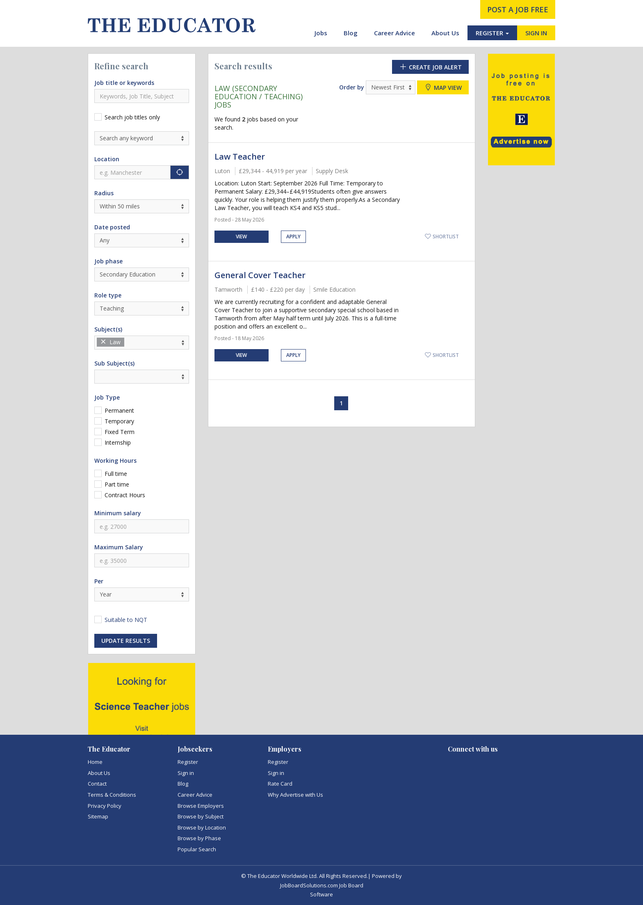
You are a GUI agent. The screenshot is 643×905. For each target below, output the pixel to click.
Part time (117, 484)
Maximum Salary (118, 547)
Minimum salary (117, 513)
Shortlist (441, 236)
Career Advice (394, 33)
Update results (125, 640)
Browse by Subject (200, 816)
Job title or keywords (124, 83)
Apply (293, 236)
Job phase (108, 261)
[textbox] (128, 342)
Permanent (119, 410)
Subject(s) (108, 329)
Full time (116, 474)
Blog (351, 33)
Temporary (119, 421)
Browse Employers (201, 805)
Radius (104, 193)
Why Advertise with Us (295, 794)
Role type (107, 295)
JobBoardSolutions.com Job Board (321, 885)
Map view (443, 87)
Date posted (112, 227)
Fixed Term (120, 432)
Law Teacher (239, 156)
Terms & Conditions (112, 794)
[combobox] (141, 343)
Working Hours (115, 460)
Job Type (107, 397)
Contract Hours (125, 495)
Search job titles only (132, 117)
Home (95, 762)
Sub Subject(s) (114, 363)
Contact (97, 783)
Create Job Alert (430, 67)
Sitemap (98, 816)
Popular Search (197, 849)
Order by (351, 87)
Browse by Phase (199, 838)
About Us (445, 33)
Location (106, 159)
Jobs (321, 33)
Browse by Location (202, 827)
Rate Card (280, 783)
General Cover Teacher (260, 275)
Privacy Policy (104, 805)
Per (98, 581)
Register (188, 762)
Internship (118, 442)
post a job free (517, 9)
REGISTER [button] (492, 33)
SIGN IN (536, 33)
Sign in (186, 773)
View (241, 236)
